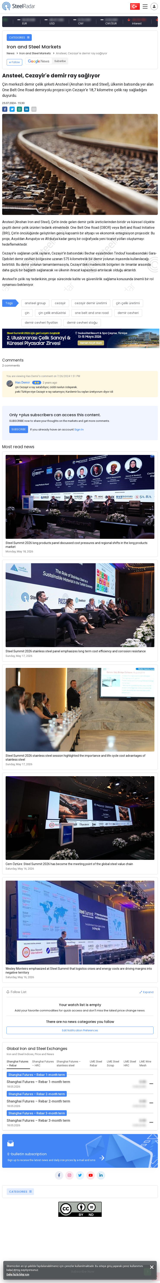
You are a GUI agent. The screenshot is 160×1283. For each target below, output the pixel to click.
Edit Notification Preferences (80, 1030)
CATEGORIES (19, 37)
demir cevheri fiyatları (41, 322)
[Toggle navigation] (154, 6)
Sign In (79, 429)
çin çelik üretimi (128, 303)
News (10, 53)
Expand (147, 992)
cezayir (60, 303)
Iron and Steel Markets (35, 53)
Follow (14, 62)
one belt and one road (92, 313)
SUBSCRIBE (18, 429)
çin (27, 313)
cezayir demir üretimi (91, 303)
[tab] (18, 1064)
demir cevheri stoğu (82, 322)
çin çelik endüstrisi (52, 313)
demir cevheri (128, 313)
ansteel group (35, 303)
